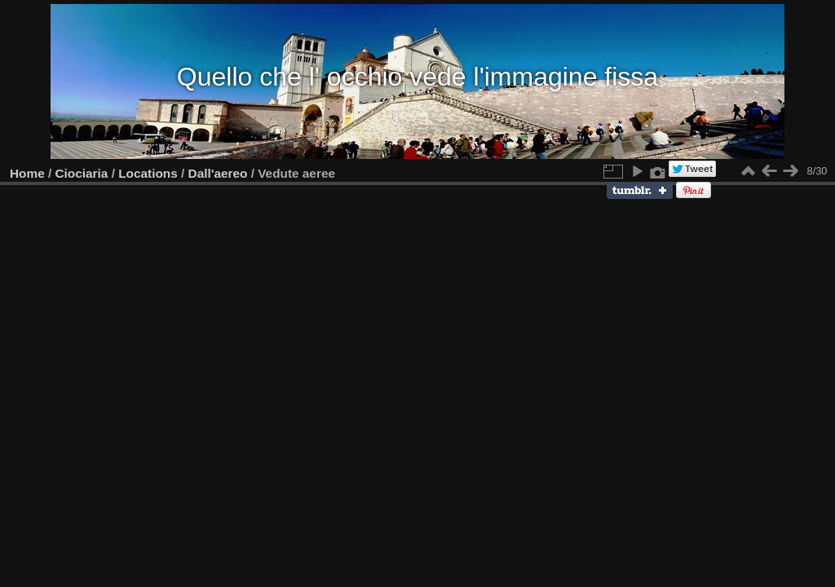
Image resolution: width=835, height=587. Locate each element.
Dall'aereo (218, 173)
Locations (148, 173)
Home (27, 173)
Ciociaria (81, 173)
